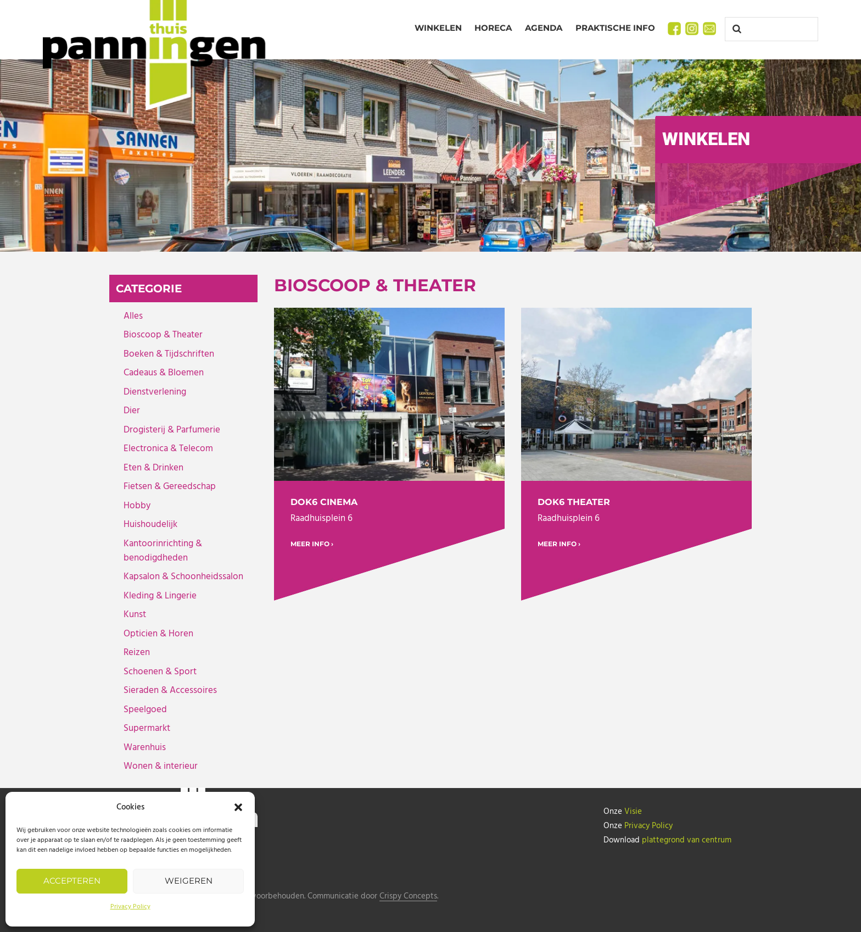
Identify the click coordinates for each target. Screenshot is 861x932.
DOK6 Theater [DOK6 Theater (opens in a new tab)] (574, 502)
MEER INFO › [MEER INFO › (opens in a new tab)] (311, 544)
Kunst (135, 614)
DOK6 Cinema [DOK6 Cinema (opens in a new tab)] (323, 502)
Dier (132, 410)
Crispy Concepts (408, 896)
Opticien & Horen (158, 633)
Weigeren (189, 880)
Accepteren (71, 880)
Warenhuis (145, 747)
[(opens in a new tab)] (389, 394)
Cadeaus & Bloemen (164, 372)
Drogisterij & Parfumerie (172, 430)
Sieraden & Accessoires (170, 690)
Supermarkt (147, 728)
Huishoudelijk (150, 524)
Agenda (543, 28)
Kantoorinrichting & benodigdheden (163, 550)
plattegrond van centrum (686, 840)
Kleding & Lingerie (160, 596)
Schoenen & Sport (160, 671)
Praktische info (615, 28)
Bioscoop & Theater (163, 335)
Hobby (137, 505)
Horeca (493, 28)
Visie (633, 811)
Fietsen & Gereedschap (170, 486)
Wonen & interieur (161, 766)
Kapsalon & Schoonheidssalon (183, 576)
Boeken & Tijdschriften (169, 354)
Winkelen (438, 28)
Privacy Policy (130, 906)
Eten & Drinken (153, 468)
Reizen (137, 652)
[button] (238, 807)
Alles (133, 316)
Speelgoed (145, 709)
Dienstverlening (155, 392)
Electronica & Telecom (168, 448)
